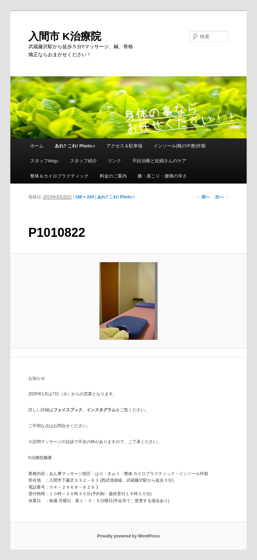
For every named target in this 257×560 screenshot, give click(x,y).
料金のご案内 (113, 176)
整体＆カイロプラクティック (59, 176)
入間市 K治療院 (64, 36)
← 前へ (203, 197)
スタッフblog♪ (44, 160)
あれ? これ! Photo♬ (75, 145)
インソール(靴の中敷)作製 (179, 145)
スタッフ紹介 (83, 160)
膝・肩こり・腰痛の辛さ (162, 176)
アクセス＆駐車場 (124, 145)
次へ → (222, 197)
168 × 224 (84, 197)
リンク (114, 160)
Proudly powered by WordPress (128, 536)
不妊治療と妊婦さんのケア (159, 160)
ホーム (37, 145)
